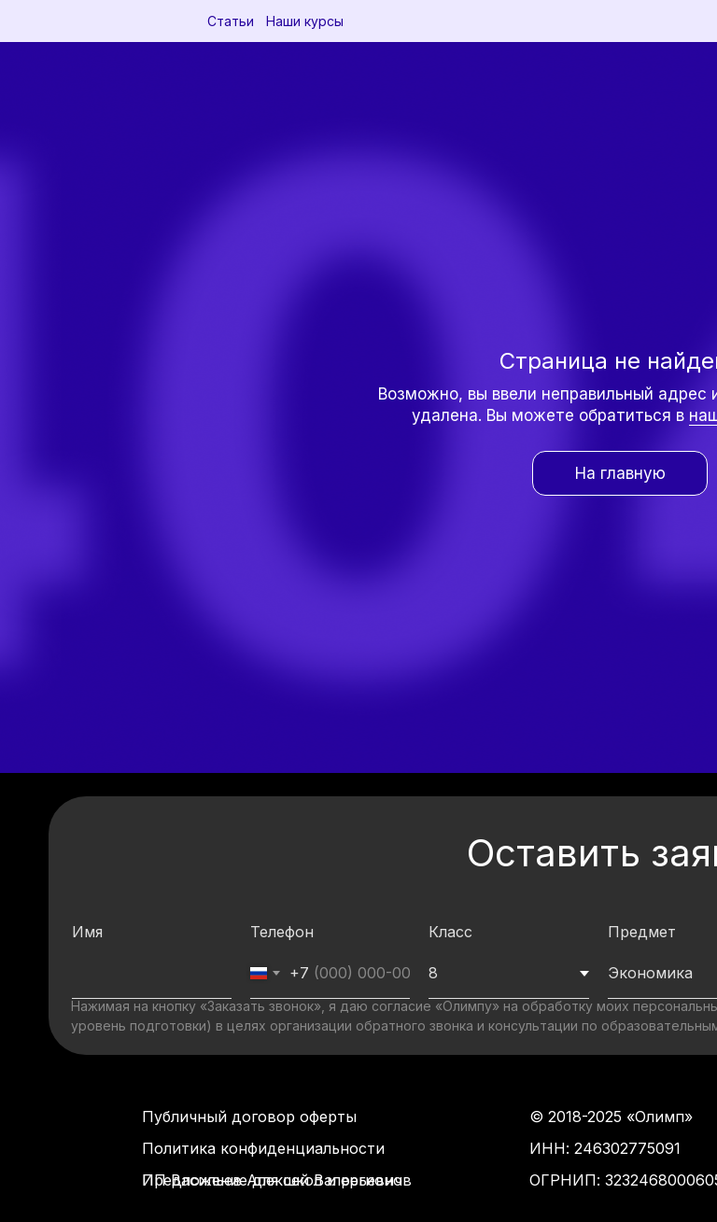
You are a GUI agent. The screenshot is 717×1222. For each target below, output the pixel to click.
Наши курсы (305, 21)
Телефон (282, 931)
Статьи (230, 21)
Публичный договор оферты (249, 1116)
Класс (450, 931)
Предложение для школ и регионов (277, 1180)
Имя (87, 931)
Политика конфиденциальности (263, 1148)
